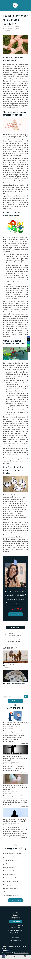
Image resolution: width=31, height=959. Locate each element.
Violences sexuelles (9, 895)
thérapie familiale (9, 871)
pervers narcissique (9, 857)
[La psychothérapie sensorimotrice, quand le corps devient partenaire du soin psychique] (15, 779)
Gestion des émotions (10, 881)
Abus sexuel (7, 892)
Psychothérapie (8, 867)
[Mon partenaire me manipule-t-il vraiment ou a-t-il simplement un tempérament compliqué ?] (15, 749)
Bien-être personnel (9, 888)
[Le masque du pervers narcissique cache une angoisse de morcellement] (15, 716)
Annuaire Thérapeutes (21, 953)
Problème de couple (10, 878)
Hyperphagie (7, 885)
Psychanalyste (8, 874)
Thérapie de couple (9, 860)
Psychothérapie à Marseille (12, 853)
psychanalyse (7, 864)
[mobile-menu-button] (15, 957)
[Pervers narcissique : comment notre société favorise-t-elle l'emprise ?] (15, 812)
